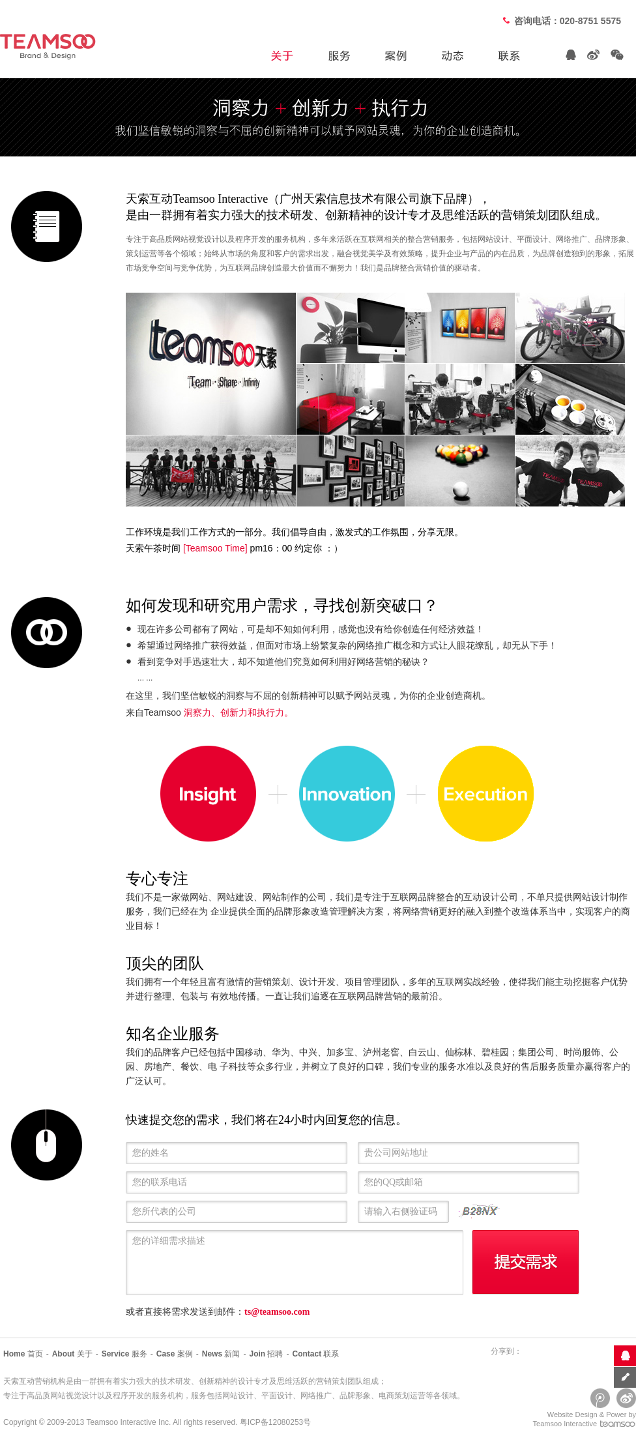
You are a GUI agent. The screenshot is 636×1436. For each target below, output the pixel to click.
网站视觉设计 (73, 1395)
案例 (174, 1353)
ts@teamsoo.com (277, 1312)
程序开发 (128, 1395)
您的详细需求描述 (297, 1263)
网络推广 (316, 1395)
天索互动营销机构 (34, 1381)
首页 (23, 1353)
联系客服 (624, 1355)
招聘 (266, 1353)
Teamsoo (102, 1422)
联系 (315, 1353)
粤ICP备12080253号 (275, 1422)
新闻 (221, 1353)
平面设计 (277, 1395)
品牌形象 (355, 1395)
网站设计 (237, 1395)
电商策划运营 (402, 1395)
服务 (124, 1353)
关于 (72, 1353)
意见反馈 (624, 1377)
